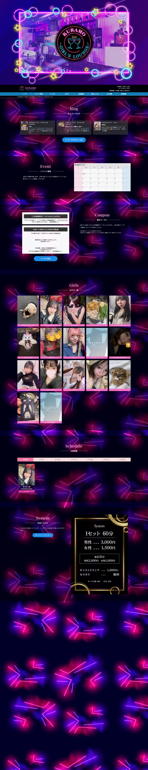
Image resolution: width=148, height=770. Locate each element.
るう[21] (74, 366)
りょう (97, 333)
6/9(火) (41, 468)
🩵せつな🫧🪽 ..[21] (97, 366)
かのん (115, 131)
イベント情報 (39, 94)
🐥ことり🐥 (74, 398)
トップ (24, 94)
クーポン (52, 94)
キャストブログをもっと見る (74, 148)
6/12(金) (90, 468)
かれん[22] (97, 398)
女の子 (67, 94)
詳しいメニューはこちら (42, 543)
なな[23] (51, 366)
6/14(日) (122, 468)
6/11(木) (74, 468)
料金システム (95, 94)
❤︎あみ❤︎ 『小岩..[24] (28, 333)
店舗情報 (123, 94)
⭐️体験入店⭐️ (51, 430)
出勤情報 (81, 94)
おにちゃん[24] (28, 366)
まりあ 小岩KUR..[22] (51, 333)
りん (120, 398)
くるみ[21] (28, 398)
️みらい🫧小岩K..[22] (120, 333)
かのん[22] (74, 333)
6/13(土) (106, 468)
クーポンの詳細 (45, 267)
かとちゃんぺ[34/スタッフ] (28, 430)
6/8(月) (25, 468)
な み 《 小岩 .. (51, 398)
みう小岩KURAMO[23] (119, 366)
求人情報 (109, 94)
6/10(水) (58, 468)
